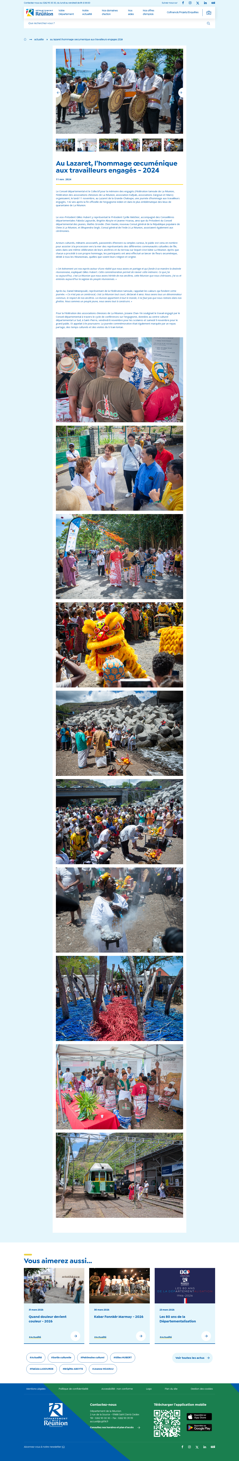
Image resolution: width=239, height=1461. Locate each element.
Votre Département (66, 12)
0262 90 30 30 (102, 1418)
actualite (39, 40)
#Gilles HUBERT (123, 1358)
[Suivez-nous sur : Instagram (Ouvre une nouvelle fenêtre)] (190, 3)
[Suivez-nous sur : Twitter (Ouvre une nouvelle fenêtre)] (197, 3)
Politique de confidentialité (73, 1389)
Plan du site (171, 1389)
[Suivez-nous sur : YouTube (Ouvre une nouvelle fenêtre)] (213, 3)
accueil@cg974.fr (99, 1422)
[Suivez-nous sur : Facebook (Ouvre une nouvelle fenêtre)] (183, 3)
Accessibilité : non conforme (117, 1389)
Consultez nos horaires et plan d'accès (112, 1428)
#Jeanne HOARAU (103, 1369)
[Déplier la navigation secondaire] (208, 13)
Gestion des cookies (202, 1389)
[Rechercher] (208, 23)
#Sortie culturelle (61, 1358)
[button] (180, 92)
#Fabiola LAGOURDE (41, 1369)
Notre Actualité (87, 12)
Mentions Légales (35, 1389)
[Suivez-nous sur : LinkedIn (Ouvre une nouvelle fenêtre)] (205, 3)
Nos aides (131, 12)
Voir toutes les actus (189, 1358)
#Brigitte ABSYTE (73, 1369)
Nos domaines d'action (110, 12)
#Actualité (35, 1337)
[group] (151, 145)
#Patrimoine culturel (92, 1358)
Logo (149, 1389)
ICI (63, 1447)
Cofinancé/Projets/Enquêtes (182, 12)
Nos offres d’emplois (148, 12)
